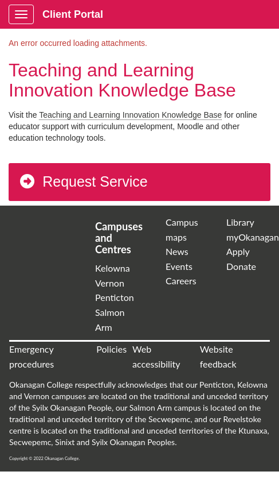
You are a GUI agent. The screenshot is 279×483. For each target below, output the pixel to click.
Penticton (114, 297)
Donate (241, 266)
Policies (111, 348)
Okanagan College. (62, 458)
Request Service (83, 181)
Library (240, 222)
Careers (181, 280)
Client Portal (72, 14)
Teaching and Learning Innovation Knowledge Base (130, 114)
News (177, 251)
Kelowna (112, 267)
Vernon (109, 282)
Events (179, 266)
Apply (238, 251)
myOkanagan (252, 236)
